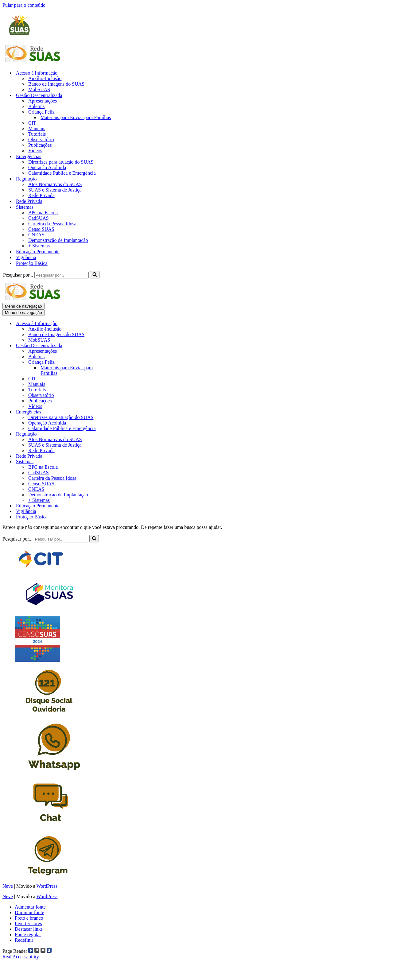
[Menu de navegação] (23, 306)
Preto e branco (29, 918)
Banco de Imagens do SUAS (56, 84)
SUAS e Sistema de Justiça (54, 189)
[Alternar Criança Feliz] (110, 362)
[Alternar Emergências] (110, 412)
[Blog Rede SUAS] (33, 62)
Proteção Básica (32, 263)
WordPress (46, 886)
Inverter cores (28, 923)
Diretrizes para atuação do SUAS (60, 162)
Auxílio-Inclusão (44, 78)
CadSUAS (38, 218)
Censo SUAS (41, 229)
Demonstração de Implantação (58, 240)
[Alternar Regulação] (110, 434)
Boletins (36, 106)
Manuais (36, 128)
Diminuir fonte (29, 912)
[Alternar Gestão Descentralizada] (110, 345)
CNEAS (36, 234)
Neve (7, 886)
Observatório (41, 139)
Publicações (40, 145)
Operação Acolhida (47, 167)
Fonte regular (28, 934)
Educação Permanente (38, 251)
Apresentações (42, 100)
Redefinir (24, 940)
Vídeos (35, 150)
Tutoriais (37, 134)
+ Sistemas (39, 245)
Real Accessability (20, 956)
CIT (32, 123)
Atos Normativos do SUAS (55, 184)
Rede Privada (41, 195)
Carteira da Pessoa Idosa (52, 223)
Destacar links (29, 929)
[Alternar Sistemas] (110, 461)
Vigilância (26, 257)
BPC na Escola (43, 212)
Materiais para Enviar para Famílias (76, 117)
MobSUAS (39, 89)
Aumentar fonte (30, 907)
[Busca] (61, 275)
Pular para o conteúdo (23, 5)
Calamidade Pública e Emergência (62, 173)
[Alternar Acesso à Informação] (110, 323)
